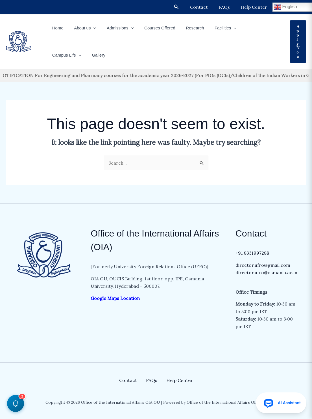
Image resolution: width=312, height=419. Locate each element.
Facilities (214, 28)
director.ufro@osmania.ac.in (266, 272)
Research (185, 27)
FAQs (226, 7)
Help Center (254, 7)
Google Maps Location (116, 298)
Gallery (58, 55)
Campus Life (247, 28)
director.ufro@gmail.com (262, 265)
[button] (181, 7)
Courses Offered (152, 27)
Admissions (114, 28)
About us (82, 28)
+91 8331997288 (252, 253)
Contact (203, 7)
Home (56, 27)
